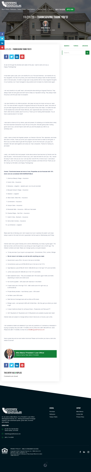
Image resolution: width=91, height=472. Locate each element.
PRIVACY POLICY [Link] (15, 449)
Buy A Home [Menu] (5, 9)
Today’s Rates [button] (21, 9)
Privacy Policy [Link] (80, 417)
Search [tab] (66, 46)
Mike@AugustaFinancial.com (36, 330)
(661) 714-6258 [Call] (60, 9)
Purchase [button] (52, 411)
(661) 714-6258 (34, 355)
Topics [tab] (75, 46)
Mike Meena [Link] (79, 411)
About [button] (51, 9)
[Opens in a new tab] (2, 34)
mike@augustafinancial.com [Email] (13, 434)
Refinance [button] (52, 414)
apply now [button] (70, 9)
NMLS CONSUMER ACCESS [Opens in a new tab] (30, 449)
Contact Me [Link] (79, 414)
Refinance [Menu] (13, 9)
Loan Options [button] (31, 9)
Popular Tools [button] (42, 9)
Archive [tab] (85, 46)
